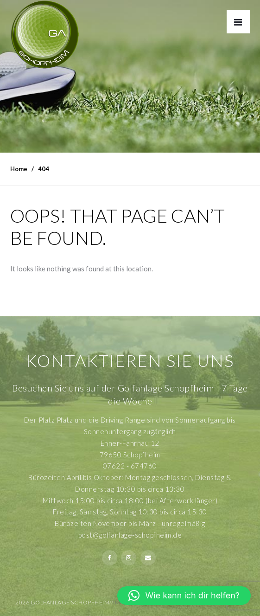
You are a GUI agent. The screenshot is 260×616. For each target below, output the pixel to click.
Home (18, 169)
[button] (184, 595)
